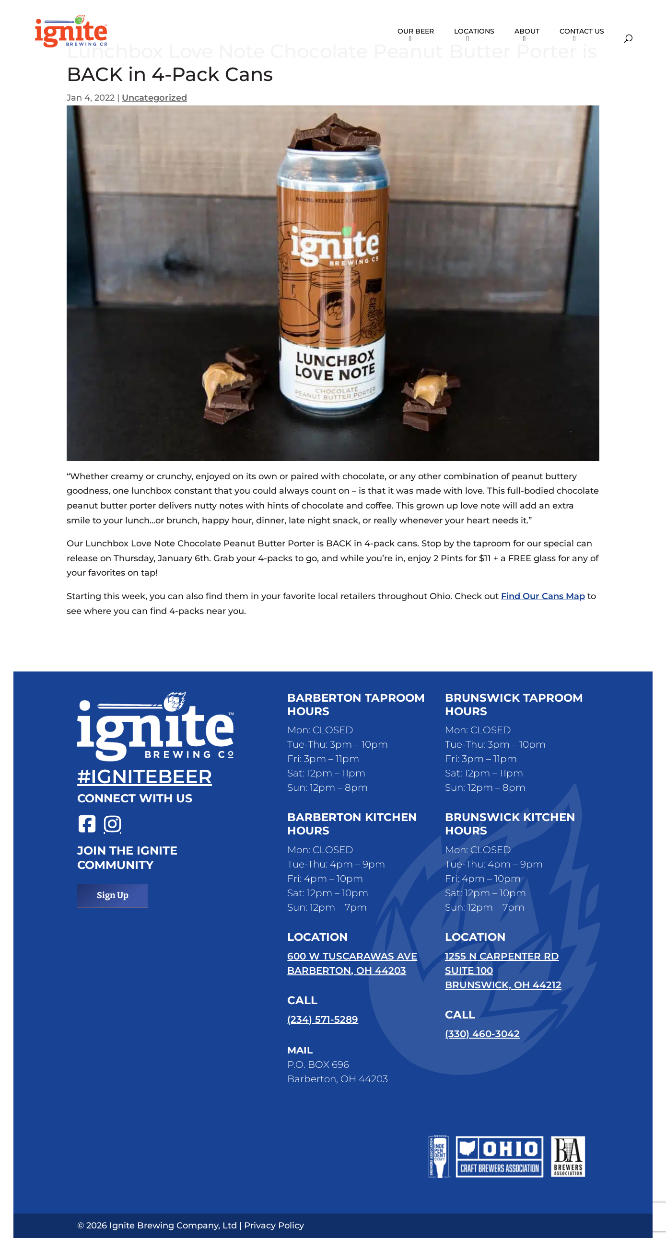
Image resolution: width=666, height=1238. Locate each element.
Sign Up (113, 895)
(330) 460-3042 (482, 1034)
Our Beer (415, 31)
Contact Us (582, 31)
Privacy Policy (274, 1225)
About (526, 31)
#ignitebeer (144, 776)
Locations (474, 31)
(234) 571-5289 (322, 1019)
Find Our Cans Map (543, 596)
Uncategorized (154, 98)
